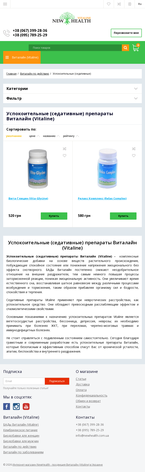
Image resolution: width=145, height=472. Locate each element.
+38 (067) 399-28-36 (30, 30)
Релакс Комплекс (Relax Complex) (102, 198)
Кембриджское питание (20, 430)
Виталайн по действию (20, 447)
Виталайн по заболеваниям (23, 452)
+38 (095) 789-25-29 (30, 35)
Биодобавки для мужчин (21, 441)
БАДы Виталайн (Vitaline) (21, 424)
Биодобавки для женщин (21, 436)
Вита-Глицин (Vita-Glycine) (28, 198)
